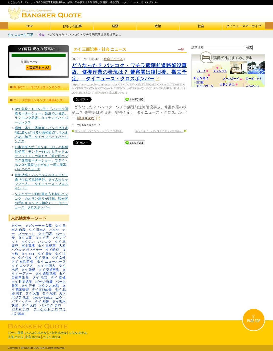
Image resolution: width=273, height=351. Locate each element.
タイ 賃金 (45, 253)
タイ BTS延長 (42, 289)
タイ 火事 (25, 238)
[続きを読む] (86, 118)
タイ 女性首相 (22, 261)
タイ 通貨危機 (45, 273)
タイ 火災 (42, 238)
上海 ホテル (15, 337)
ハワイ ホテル (51, 337)
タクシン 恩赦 (49, 285)
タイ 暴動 (28, 269)
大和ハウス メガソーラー (39, 247)
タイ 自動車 (47, 245)
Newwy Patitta (42, 297)
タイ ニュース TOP (20, 34)
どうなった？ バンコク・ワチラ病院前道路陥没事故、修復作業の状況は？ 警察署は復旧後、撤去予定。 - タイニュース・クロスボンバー (129, 72)
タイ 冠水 (49, 293)
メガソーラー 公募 (38, 226)
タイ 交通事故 (49, 269)
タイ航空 (52, 250)
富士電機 (28, 245)
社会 (201, 26)
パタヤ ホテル (57, 332)
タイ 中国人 (47, 265)
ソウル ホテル (78, 332)
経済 (115, 26)
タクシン (28, 241)
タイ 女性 (59, 257)
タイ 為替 (42, 301)
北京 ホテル (33, 337)
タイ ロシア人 (22, 265)
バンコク (44, 241)
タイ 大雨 (32, 293)
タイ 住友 (25, 257)
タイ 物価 (58, 277)
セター (16, 226)
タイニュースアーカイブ (243, 26)
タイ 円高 (45, 234)
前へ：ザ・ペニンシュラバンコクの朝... (99, 131)
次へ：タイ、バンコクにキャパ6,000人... (159, 131)
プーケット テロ (46, 309)
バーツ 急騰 (44, 281)
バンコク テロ (50, 305)
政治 (158, 26)
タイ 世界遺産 (22, 281)
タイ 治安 (39, 277)
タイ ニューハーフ (51, 261)
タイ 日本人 (37, 229)
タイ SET (27, 253)
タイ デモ (28, 285)
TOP (29, 26)
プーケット (26, 234)
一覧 (181, 49)
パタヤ (54, 229)
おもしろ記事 (72, 26)
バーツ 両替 (15, 332)
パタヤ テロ (20, 309)
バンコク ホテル (36, 332)
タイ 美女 (42, 257)
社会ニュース (113, 59)
